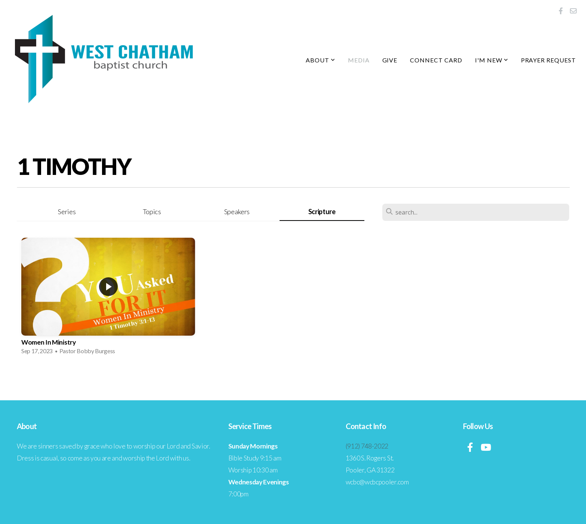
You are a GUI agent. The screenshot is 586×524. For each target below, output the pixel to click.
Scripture (322, 211)
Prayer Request (548, 60)
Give (390, 60)
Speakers (237, 211)
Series (66, 211)
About (320, 60)
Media (359, 60)
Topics (152, 211)
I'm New (491, 60)
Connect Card (436, 60)
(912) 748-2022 (367, 446)
